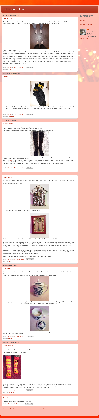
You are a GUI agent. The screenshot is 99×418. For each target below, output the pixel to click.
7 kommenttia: (20, 67)
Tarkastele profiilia (84, 38)
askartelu (10, 261)
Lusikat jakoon (7, 177)
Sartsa (89, 29)
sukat (13, 116)
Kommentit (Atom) (10, 412)
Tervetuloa (6, 398)
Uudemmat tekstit (8, 409)
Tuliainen (5, 77)
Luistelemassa (7, 18)
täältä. (10, 160)
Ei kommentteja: (21, 336)
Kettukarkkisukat (8, 345)
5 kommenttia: (20, 114)
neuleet (10, 116)
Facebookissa (83, 20)
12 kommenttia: (20, 259)
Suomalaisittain (7, 268)
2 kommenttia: (20, 390)
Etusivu (45, 409)
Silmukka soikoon (14, 9)
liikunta (10, 69)
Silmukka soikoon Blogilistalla (86, 24)
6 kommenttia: (20, 167)
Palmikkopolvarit (8, 124)
